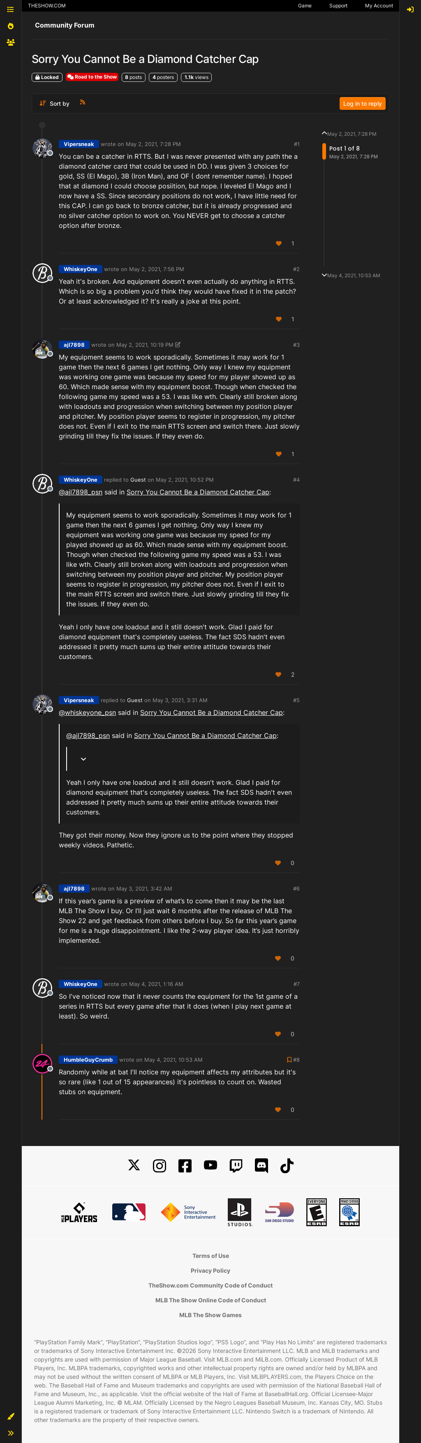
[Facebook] (185, 1166)
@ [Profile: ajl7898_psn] (80, 492)
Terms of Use (210, 1255)
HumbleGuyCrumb (88, 1059)
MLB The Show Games (210, 1314)
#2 (296, 269)
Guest (138, 479)
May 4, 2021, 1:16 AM (156, 984)
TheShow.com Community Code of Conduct (210, 1285)
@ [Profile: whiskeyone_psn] (87, 712)
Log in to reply (362, 103)
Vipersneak (79, 144)
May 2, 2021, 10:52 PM (185, 479)
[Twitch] (236, 1166)
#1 (297, 144)
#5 (296, 700)
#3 (296, 344)
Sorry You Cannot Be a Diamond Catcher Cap (198, 492)
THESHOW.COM (47, 5)
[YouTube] (210, 1166)
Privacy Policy (210, 1270)
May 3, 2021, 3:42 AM (144, 888)
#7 (297, 984)
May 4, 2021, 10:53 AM (173, 1059)
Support (338, 5)
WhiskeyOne (80, 269)
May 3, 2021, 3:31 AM (180, 700)
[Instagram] (159, 1166)
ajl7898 (74, 344)
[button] (10, 1416)
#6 (296, 888)
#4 (296, 479)
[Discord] (261, 1166)
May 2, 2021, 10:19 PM (144, 344)
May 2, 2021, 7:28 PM (153, 144)
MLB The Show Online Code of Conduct (210, 1300)
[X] (134, 1166)
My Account (379, 5)
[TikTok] (287, 1166)
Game (305, 5)
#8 (296, 1059)
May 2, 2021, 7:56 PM (156, 269)
